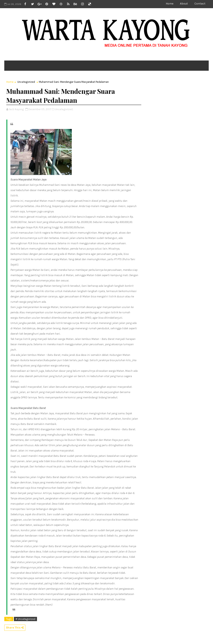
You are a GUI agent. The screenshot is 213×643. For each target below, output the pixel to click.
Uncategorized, (64, 109)
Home (169, 3)
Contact (199, 3)
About (184, 3)
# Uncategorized (25, 619)
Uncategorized (26, 81)
